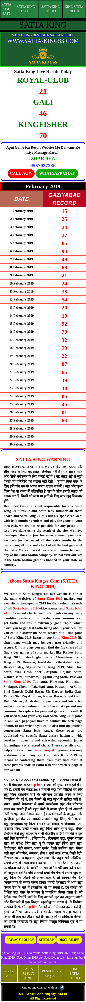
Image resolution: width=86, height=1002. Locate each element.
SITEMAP (46, 939)
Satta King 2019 (49, 598)
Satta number (74, 957)
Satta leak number (41, 962)
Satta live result (54, 957)
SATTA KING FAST (6, 9)
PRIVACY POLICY (20, 939)
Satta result (32, 953)
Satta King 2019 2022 (56, 953)
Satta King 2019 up (30, 957)
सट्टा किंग (37, 785)
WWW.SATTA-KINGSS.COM (43, 41)
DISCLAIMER (68, 939)
